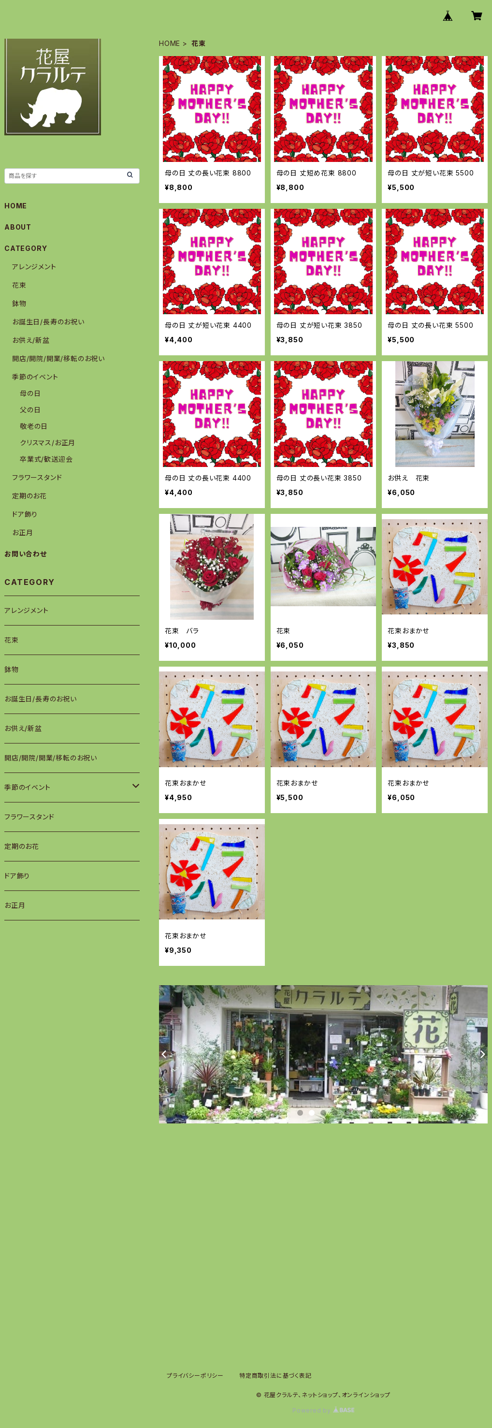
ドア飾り (25, 514)
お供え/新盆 (31, 340)
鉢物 (19, 303)
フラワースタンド (37, 477)
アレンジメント (34, 266)
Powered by (323, 1410)
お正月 (22, 532)
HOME (169, 43)
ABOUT (17, 227)
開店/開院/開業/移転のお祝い (58, 358)
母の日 (30, 393)
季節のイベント (35, 377)
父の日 (30, 410)
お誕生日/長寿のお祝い (48, 322)
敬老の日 (34, 426)
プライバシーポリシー (195, 1375)
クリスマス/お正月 (47, 442)
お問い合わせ (25, 554)
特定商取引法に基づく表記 (275, 1375)
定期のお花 (29, 496)
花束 (19, 285)
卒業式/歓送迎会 (46, 459)
